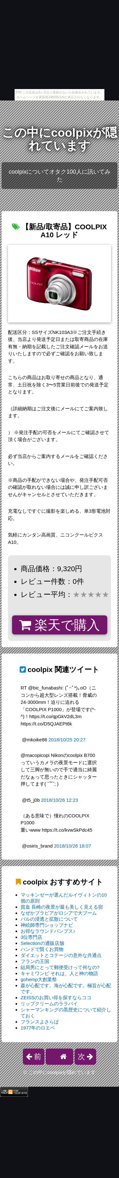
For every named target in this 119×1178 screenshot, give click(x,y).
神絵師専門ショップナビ (47, 925)
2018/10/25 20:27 (67, 739)
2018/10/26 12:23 (59, 800)
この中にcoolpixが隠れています (59, 139)
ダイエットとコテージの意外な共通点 (61, 955)
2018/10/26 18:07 (72, 846)
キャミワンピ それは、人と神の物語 (59, 973)
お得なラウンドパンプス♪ (48, 931)
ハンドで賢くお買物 (42, 949)
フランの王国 (35, 961)
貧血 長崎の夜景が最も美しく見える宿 (62, 907)
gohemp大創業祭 (39, 979)
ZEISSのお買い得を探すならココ (56, 997)
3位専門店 (31, 937)
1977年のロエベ (38, 1027)
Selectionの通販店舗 (42, 943)
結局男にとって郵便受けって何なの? (60, 967)
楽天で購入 (59, 625)
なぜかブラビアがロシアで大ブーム (59, 913)
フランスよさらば (40, 1021)
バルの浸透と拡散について (49, 919)
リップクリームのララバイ (49, 1003)
